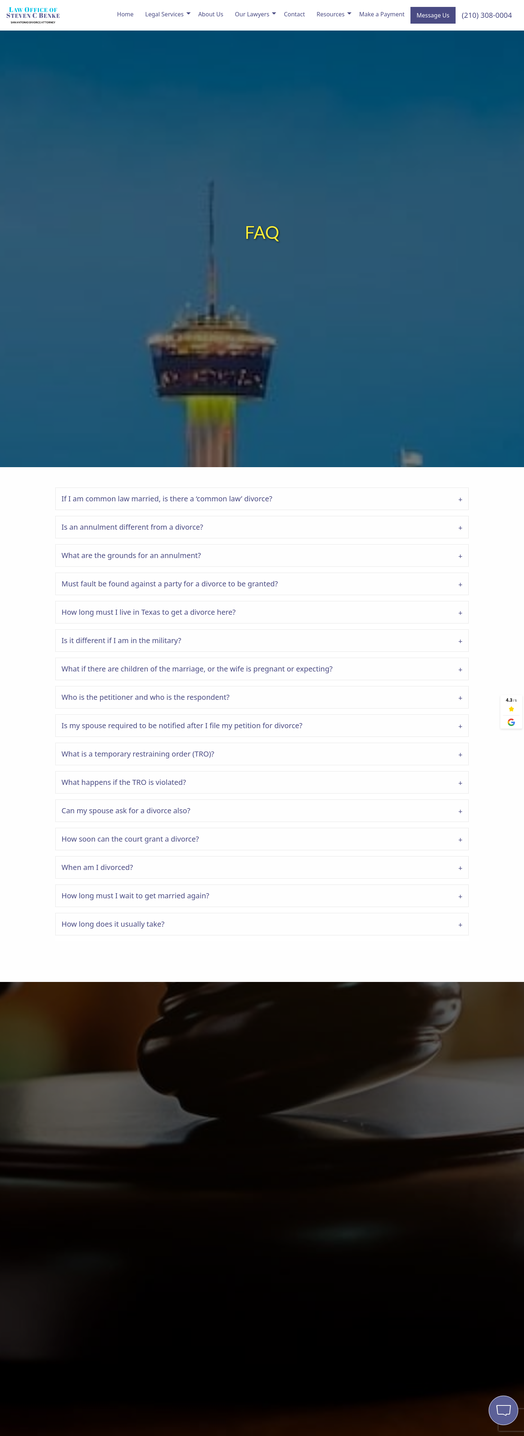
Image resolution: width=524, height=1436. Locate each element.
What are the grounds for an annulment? (131, 555)
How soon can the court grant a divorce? (130, 839)
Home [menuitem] (125, 14)
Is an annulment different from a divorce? (132, 527)
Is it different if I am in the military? (121, 640)
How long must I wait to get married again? (135, 895)
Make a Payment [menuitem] (382, 14)
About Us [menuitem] (210, 14)
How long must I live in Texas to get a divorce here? (148, 612)
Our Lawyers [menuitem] (252, 14)
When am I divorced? (97, 867)
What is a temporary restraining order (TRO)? (137, 754)
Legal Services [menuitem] (164, 14)
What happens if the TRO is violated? (123, 782)
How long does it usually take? (112, 924)
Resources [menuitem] (331, 14)
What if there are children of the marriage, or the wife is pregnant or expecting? (197, 669)
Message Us (433, 15)
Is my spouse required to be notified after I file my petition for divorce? (181, 725)
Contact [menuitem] (294, 14)
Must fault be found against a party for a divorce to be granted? (169, 584)
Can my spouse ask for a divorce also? (125, 810)
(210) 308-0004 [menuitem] (487, 15)
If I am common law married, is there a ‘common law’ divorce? (166, 499)
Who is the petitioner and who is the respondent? (145, 697)
